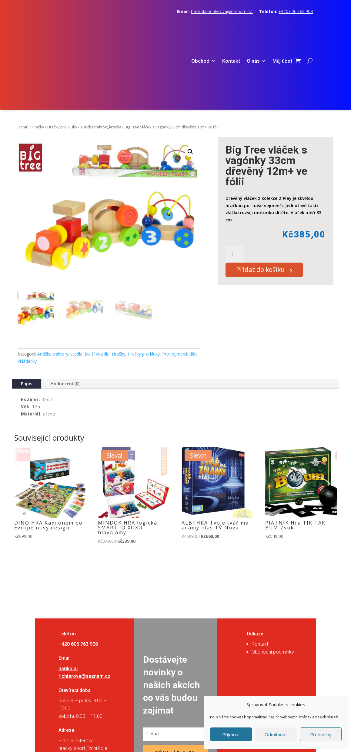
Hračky (38, 54)
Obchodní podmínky (273, 579)
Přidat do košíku (264, 199)
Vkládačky (27, 289)
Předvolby (321, 734)
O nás (253, 25)
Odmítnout (276, 734)
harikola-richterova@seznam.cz (222, 11)
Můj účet (282, 25)
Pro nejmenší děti (179, 281)
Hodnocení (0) (65, 311)
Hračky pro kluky (62, 54)
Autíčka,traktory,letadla (100, 54)
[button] (190, 79)
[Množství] (235, 181)
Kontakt (231, 25)
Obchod (200, 25)
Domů (23, 54)
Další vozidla (97, 281)
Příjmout (231, 734)
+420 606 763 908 (296, 11)
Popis (26, 311)
